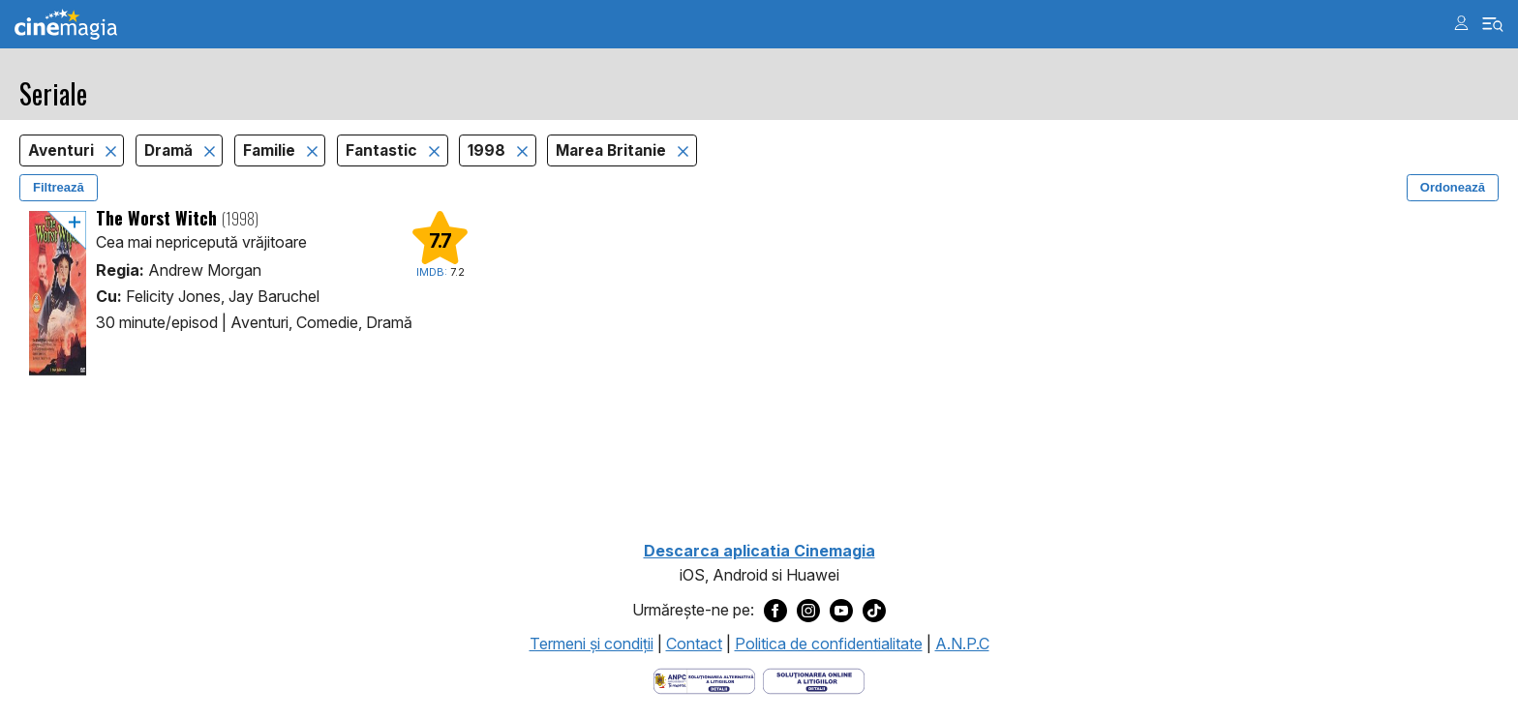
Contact (694, 643)
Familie (271, 150)
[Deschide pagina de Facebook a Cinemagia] (775, 610)
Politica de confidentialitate (829, 643)
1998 (488, 150)
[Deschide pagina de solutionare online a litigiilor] (814, 679)
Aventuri (63, 150)
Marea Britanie (613, 150)
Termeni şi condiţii (591, 643)
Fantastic (383, 150)
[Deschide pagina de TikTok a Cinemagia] (874, 610)
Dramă (170, 150)
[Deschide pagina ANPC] (704, 679)
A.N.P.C (962, 643)
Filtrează (58, 187)
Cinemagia (66, 25)
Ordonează (1452, 187)
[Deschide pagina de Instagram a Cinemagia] (808, 610)
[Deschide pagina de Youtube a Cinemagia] (841, 610)
